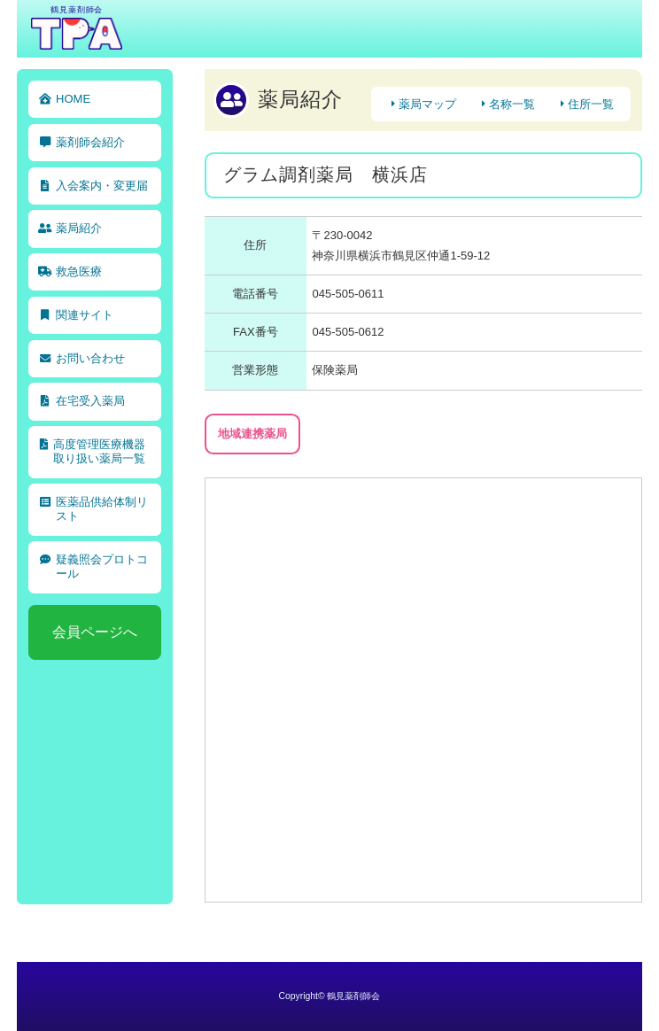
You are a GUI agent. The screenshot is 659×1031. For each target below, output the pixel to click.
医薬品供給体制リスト (102, 509)
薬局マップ (427, 104)
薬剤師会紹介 (90, 142)
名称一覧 (512, 104)
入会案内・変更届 (102, 185)
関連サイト (84, 315)
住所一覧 (591, 104)
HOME (73, 98)
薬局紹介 (79, 228)
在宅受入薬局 (90, 400)
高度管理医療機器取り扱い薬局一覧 (99, 451)
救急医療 (79, 271)
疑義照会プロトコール (102, 566)
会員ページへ (94, 632)
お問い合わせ (90, 358)
